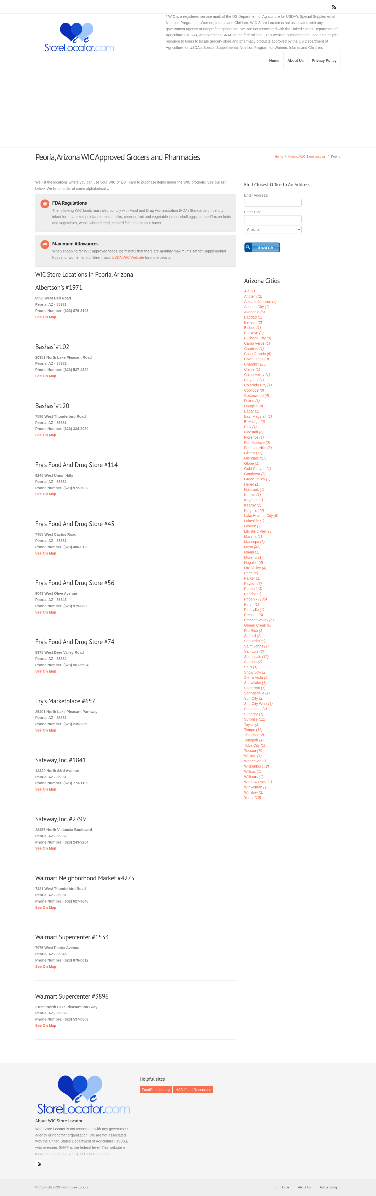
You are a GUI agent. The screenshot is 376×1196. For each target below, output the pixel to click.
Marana (253, 536)
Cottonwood (256, 395)
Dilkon (252, 401)
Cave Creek (256, 359)
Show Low (255, 672)
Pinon (251, 604)
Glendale (255, 458)
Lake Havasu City (261, 516)
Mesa (252, 547)
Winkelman (256, 787)
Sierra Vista (256, 677)
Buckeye (254, 333)
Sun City (253, 698)
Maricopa (254, 542)
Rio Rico (253, 630)
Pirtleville (254, 610)
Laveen (253, 526)
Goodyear (255, 474)
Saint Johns (256, 646)
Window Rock (258, 782)
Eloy (250, 427)
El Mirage (254, 422)
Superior (253, 714)
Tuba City (254, 745)
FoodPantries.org (156, 1090)
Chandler (255, 364)
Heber (252, 484)
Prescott (253, 615)
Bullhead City (257, 338)
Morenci (253, 557)
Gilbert (253, 453)
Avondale (254, 312)
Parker (252, 578)
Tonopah (254, 740)
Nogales (253, 563)
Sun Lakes (255, 709)
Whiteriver (255, 761)
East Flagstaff (258, 416)
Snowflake (255, 683)
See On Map (45, 317)
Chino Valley (257, 375)
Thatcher (254, 735)
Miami (251, 552)
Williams (253, 777)
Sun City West (258, 704)
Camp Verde (257, 343)
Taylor (251, 724)
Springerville (257, 693)
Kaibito (252, 495)
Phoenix (255, 599)
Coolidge (254, 390)
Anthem (253, 296)
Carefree (254, 348)
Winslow (253, 792)
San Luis (254, 651)
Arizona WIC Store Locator (306, 156)
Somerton (255, 688)
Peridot (252, 594)
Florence (254, 437)
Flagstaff (253, 432)
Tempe (253, 730)
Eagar (251, 411)
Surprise (254, 719)
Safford (252, 636)
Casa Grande (257, 354)
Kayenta (253, 500)
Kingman (254, 510)
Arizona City (256, 307)
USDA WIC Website (128, 257)
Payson (253, 583)
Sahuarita (254, 641)
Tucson (253, 751)
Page (251, 573)
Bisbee (252, 328)
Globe (251, 463)
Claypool (254, 380)
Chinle (252, 369)
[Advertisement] (188, 108)
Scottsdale (256, 657)
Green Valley (257, 479)
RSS (38, 1163)
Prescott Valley (259, 620)
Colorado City (258, 385)
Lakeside (254, 521)
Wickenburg (256, 766)
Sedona (253, 662)
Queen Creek (257, 625)
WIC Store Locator (104, 37)
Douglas (253, 406)
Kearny (252, 505)
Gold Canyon (257, 469)
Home (274, 60)
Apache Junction (260, 301)
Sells (250, 667)
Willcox (252, 771)
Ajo (249, 291)
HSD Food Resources (193, 1090)
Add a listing (328, 1187)
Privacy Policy (324, 60)
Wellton (253, 756)
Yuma (252, 798)
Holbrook (254, 489)
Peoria (253, 589)
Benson (253, 322)
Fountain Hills (258, 448)
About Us (295, 60)
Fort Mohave (257, 442)
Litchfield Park (258, 531)
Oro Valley (255, 568)
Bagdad (253, 317)
